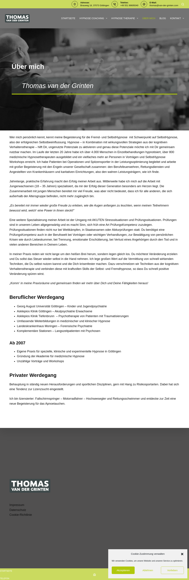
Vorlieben (172, 570)
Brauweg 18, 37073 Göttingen (94, 5)
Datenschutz (17, 510)
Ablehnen (147, 570)
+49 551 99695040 (129, 5)
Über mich (148, 18)
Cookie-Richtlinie (20, 514)
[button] (182, 554)
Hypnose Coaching (94, 18)
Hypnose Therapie (125, 18)
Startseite (68, 18)
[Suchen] (183, 4)
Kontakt (177, 18)
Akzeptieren (123, 570)
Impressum (16, 505)
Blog (162, 18)
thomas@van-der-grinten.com (164, 5)
